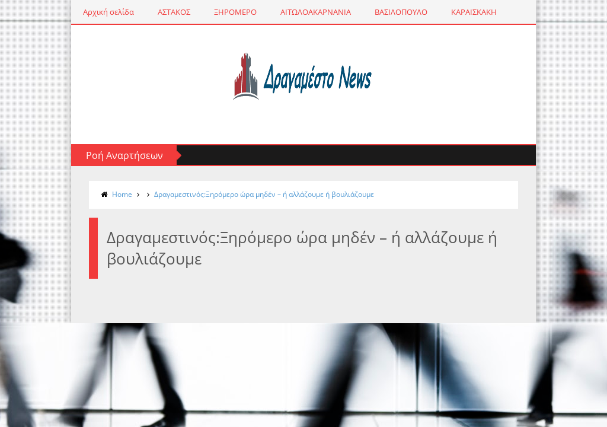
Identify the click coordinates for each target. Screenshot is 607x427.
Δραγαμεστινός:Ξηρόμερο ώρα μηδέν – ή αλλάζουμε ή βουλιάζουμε (259, 194)
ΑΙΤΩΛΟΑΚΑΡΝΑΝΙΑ (311, 12)
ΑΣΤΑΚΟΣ (169, 12)
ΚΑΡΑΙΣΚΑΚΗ (469, 12)
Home (117, 194)
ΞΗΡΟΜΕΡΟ (230, 12)
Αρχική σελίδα (103, 12)
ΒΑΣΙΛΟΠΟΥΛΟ (396, 12)
